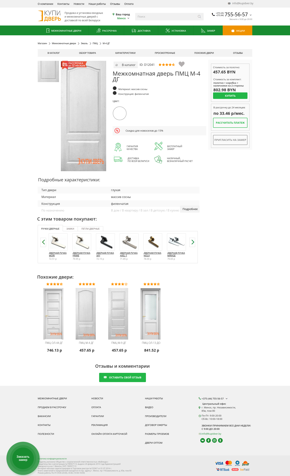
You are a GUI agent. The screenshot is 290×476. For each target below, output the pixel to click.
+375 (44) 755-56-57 (215, 398)
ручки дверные (50, 228)
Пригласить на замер (230, 140)
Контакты (64, 4)
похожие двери (204, 53)
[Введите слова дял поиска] (165, 16)
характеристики (125, 53)
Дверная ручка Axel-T (129, 254)
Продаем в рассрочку (52, 407)
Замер (208, 30)
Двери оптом (153, 442)
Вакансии (44, 416)
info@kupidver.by (240, 3)
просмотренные (165, 53)
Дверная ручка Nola (152, 254)
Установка (175, 30)
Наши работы (97, 4)
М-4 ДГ (86, 343)
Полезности (46, 434)
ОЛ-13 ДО (151, 343)
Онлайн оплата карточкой (109, 434)
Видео (149, 407)
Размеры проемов (157, 434)
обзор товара (87, 53)
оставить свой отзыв (122, 377)
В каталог (54, 53)
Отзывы (115, 4)
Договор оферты (156, 425)
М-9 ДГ (118, 343)
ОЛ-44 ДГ (54, 343)
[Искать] (199, 16)
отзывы (238, 53)
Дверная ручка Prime (81, 254)
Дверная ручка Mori (58, 254)
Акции (237, 30)
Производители (155, 416)
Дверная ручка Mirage (176, 254)
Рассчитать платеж (230, 122)
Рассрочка (106, 30)
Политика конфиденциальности (52, 459)
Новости (79, 4)
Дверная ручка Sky (105, 254)
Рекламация (99, 425)
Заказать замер (22, 458)
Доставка (141, 30)
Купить (230, 95)
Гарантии (97, 416)
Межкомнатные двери (63, 30)
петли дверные (90, 228)
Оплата (129, 4)
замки (70, 228)
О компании (45, 4)
